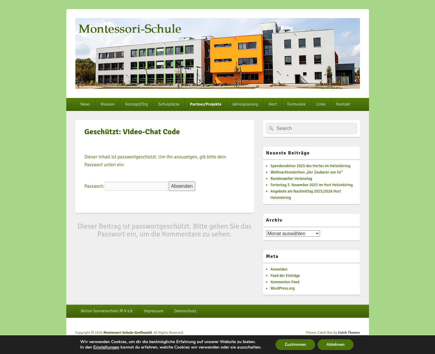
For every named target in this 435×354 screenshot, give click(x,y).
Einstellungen (106, 347)
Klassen (108, 104)
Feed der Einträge (285, 275)
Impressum (153, 310)
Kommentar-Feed (285, 282)
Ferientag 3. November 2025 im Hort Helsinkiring (312, 185)
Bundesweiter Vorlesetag (291, 178)
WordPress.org (283, 288)
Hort (273, 104)
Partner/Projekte (206, 104)
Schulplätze (169, 104)
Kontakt (343, 104)
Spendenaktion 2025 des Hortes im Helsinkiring (311, 166)
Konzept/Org (136, 104)
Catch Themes (349, 332)
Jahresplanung (245, 104)
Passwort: (126, 186)
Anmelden (279, 269)
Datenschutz (185, 310)
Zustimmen (295, 344)
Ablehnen (336, 344)
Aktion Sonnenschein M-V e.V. (107, 310)
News (85, 104)
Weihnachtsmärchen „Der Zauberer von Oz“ (307, 172)
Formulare (296, 104)
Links (321, 104)
